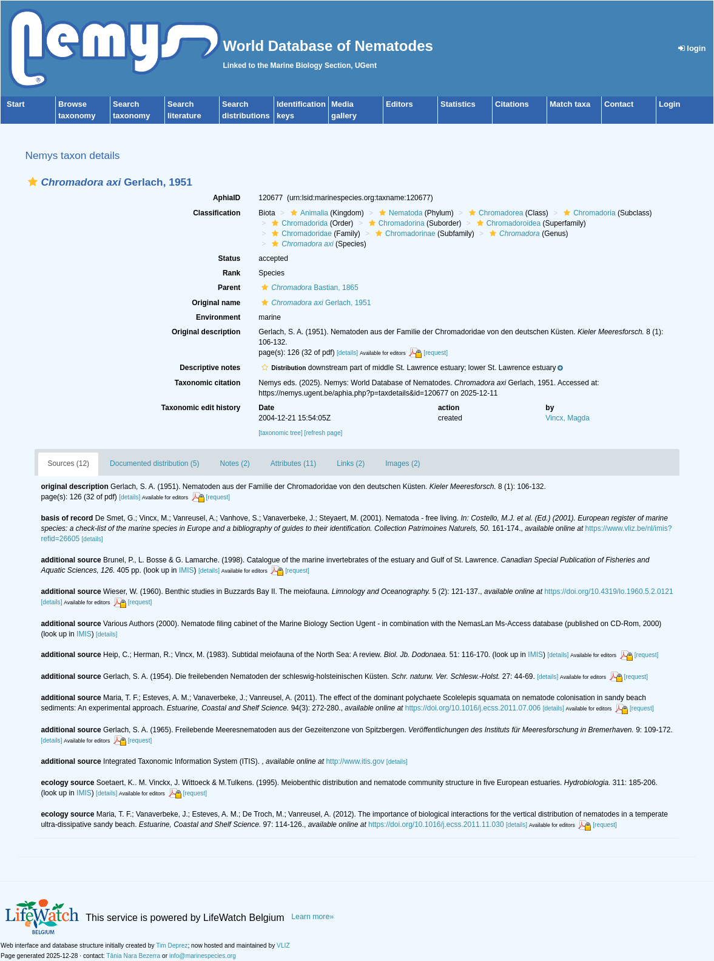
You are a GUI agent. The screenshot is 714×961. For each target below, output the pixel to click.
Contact (618, 104)
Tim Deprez (171, 945)
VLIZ (283, 945)
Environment (218, 317)
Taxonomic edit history (200, 407)
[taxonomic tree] (280, 433)
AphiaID (226, 198)
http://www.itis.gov (355, 761)
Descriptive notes (210, 367)
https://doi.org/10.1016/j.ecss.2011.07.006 (473, 708)
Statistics (458, 104)
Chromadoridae (300, 233)
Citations (512, 104)
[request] (435, 352)
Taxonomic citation (207, 383)
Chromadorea (494, 213)
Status (229, 258)
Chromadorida (298, 223)
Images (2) (402, 463)
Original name (216, 302)
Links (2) (351, 463)
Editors (399, 104)
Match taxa (570, 104)
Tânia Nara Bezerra (133, 956)
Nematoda (399, 213)
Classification (216, 213)
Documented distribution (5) (154, 463)
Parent (229, 287)
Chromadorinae (404, 233)
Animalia (308, 213)
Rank (231, 273)
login (692, 48)
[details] (347, 352)
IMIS (186, 570)
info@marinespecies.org (202, 956)
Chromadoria (588, 213)
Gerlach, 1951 (314, 302)
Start (16, 104)
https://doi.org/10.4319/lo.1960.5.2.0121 (608, 591)
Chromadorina (395, 223)
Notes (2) (235, 463)
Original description (206, 332)
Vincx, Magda (567, 418)
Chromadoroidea (507, 223)
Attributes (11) (293, 463)
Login (669, 104)
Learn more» (312, 916)
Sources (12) (68, 463)
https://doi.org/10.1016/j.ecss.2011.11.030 (436, 824)
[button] (33, 182)
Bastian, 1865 (308, 287)
